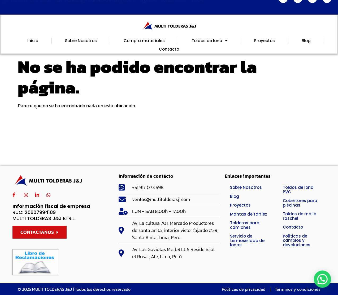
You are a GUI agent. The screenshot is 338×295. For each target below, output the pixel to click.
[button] (324, 285)
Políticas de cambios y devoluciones (296, 240)
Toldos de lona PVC (298, 190)
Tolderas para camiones (244, 225)
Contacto (169, 49)
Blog (306, 40)
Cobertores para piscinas (300, 203)
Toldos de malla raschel (300, 216)
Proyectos (264, 40)
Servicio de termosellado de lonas (247, 240)
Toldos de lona (209, 41)
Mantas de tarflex (248, 214)
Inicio (32, 40)
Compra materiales (144, 40)
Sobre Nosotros (81, 40)
